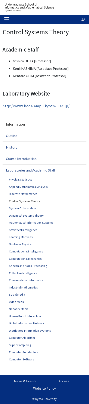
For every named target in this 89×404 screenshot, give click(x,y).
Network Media (18, 309)
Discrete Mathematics (23, 194)
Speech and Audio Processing (28, 266)
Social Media (17, 294)
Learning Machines (21, 237)
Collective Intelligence (23, 273)
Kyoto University (46, 399)
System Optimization (22, 208)
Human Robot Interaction (25, 316)
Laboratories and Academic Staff (30, 170)
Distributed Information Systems (30, 330)
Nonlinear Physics (20, 244)
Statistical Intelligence (23, 230)
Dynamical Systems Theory (26, 215)
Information (15, 124)
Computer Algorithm (22, 338)
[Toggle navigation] (7, 19)
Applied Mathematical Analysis (28, 187)
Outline (12, 135)
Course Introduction (21, 158)
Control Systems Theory (24, 201)
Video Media (17, 302)
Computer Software (21, 359)
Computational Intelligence (26, 251)
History (11, 147)
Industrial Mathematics (23, 287)
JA (83, 19)
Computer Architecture (24, 352)
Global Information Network (26, 323)
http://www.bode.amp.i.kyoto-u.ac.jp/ (36, 105)
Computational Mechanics (25, 259)
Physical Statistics (20, 179)
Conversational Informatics (26, 280)
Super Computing (20, 345)
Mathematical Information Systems (31, 222)
